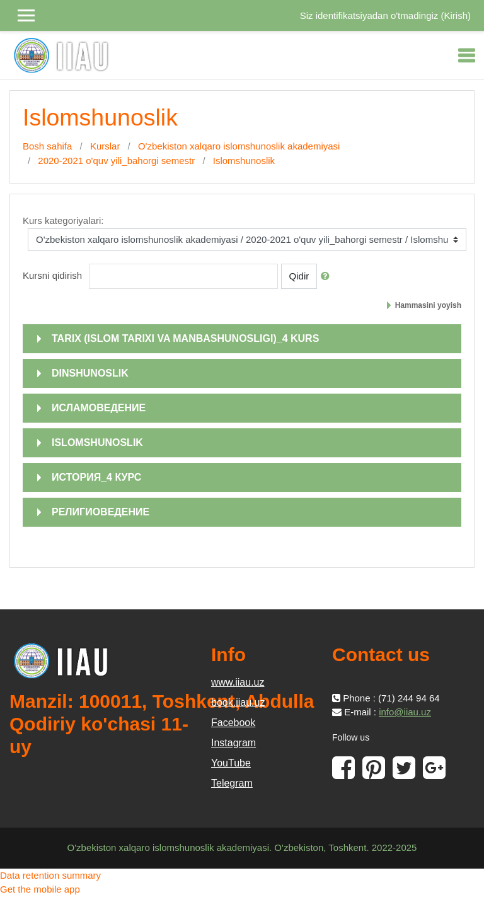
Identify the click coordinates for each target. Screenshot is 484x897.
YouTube (231, 763)
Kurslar (105, 146)
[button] (328, 276)
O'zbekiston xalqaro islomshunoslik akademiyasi (239, 146)
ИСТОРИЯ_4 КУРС (96, 477)
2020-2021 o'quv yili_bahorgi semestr (116, 160)
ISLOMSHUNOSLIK (97, 442)
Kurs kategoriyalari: (63, 220)
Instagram (233, 742)
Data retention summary (50, 875)
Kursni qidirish (52, 275)
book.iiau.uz (238, 702)
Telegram (232, 783)
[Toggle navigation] (466, 55)
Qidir (299, 276)
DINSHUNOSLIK (90, 373)
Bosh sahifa (47, 146)
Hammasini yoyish (428, 305)
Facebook (233, 722)
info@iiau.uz (405, 711)
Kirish (456, 15)
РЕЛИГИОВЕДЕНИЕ (100, 512)
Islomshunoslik (244, 160)
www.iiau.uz (237, 682)
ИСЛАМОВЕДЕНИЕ (99, 407)
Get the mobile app (40, 889)
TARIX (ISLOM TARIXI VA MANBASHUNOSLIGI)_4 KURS (185, 338)
